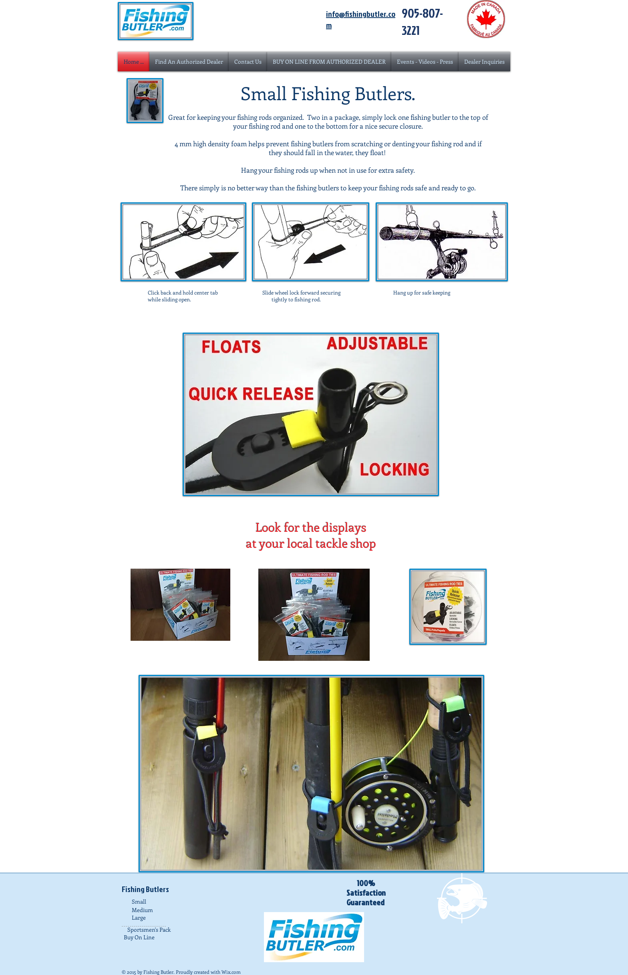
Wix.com (231, 972)
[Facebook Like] (313, 885)
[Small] (156, 901)
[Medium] (156, 910)
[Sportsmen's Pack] (151, 929)
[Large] (156, 917)
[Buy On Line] (148, 937)
